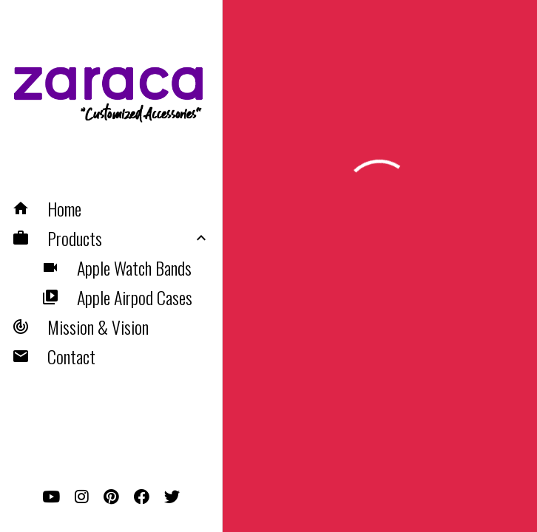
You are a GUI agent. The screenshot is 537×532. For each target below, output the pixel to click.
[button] (111, 208)
